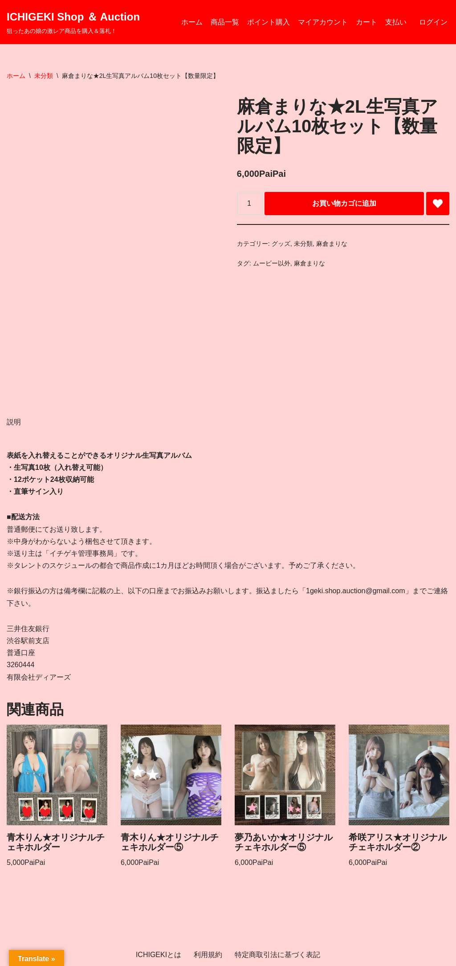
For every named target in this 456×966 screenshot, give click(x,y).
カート (366, 22)
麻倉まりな (331, 243)
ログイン (433, 22)
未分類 (43, 75)
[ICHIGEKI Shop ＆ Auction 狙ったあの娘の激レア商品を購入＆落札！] (73, 22)
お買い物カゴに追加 (344, 203)
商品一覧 (225, 22)
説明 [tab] (14, 422)
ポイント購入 (268, 22)
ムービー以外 (271, 263)
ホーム (192, 22)
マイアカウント (323, 22)
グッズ (281, 243)
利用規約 (208, 954)
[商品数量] (250, 203)
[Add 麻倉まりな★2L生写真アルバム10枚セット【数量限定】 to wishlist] (437, 203)
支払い (396, 22)
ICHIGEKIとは (158, 954)
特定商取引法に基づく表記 (277, 954)
